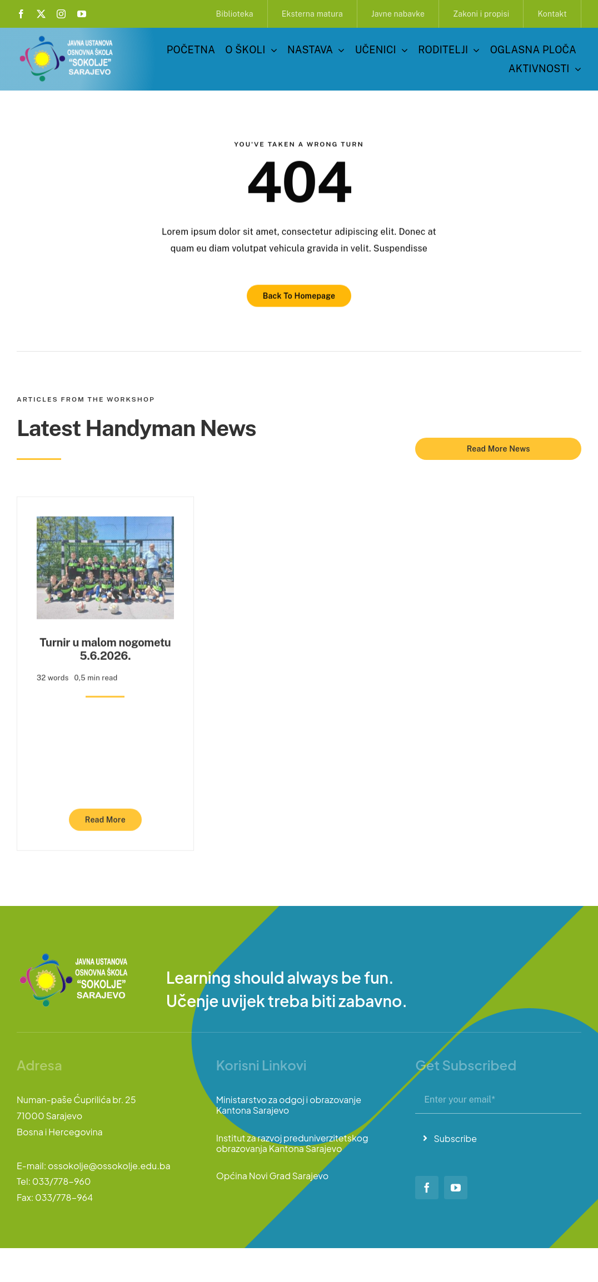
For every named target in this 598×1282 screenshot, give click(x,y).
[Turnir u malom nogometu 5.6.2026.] (105, 519)
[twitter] (41, 13)
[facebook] (21, 13)
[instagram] (61, 13)
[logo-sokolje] (67, 37)
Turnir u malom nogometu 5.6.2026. (105, 644)
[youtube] (81, 13)
